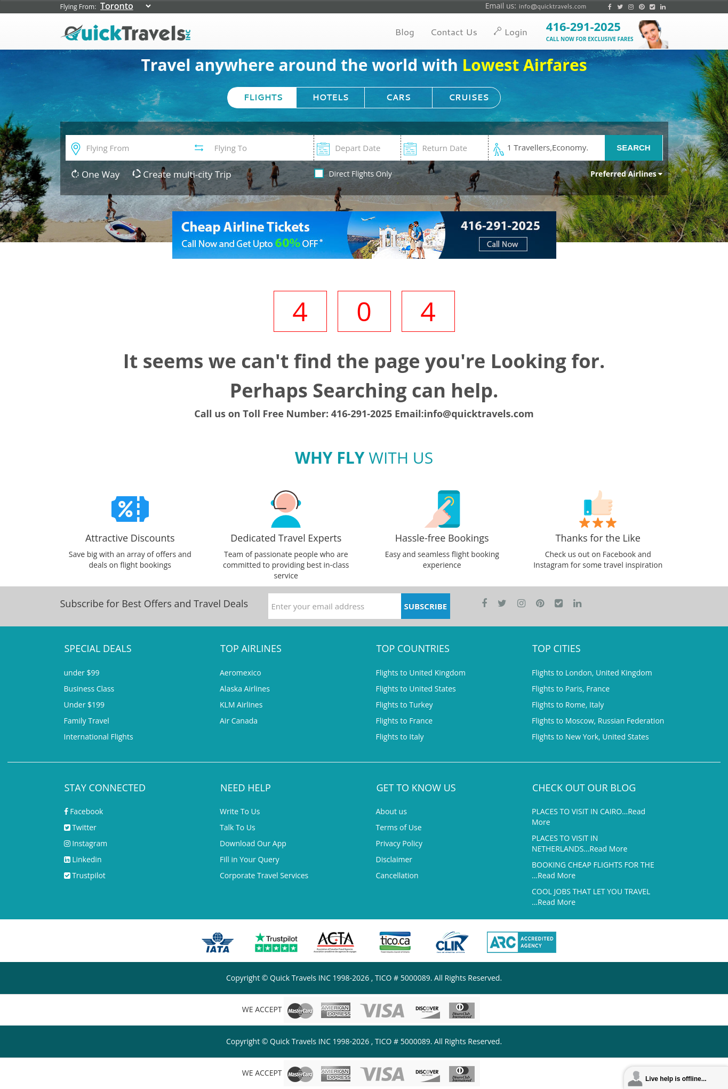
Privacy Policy (399, 843)
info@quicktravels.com (553, 6)
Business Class (89, 688)
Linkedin (83, 859)
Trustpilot (85, 875)
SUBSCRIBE (425, 606)
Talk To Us (237, 827)
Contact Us (453, 31)
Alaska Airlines (245, 688)
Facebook (83, 811)
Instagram (86, 843)
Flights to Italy (400, 737)
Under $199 (84, 704)
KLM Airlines (241, 704)
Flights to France (404, 721)
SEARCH (633, 147)
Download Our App (253, 843)
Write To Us (240, 811)
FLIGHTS (263, 97)
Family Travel (86, 721)
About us (391, 811)
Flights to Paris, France (571, 688)
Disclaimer (394, 859)
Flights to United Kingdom (421, 672)
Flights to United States (416, 688)
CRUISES (469, 97)
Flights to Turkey (404, 704)
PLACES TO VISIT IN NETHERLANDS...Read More (579, 843)
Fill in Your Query (249, 859)
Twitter (80, 827)
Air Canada (239, 721)
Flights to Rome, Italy (568, 704)
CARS (398, 97)
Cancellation (397, 875)
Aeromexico (240, 672)
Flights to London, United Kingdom (592, 672)
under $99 (82, 672)
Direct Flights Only (360, 174)
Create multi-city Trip (181, 174)
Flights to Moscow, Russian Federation (598, 721)
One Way (95, 174)
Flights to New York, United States (590, 737)
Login (510, 31)
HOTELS (331, 97)
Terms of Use (399, 827)
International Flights (98, 737)
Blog (404, 31)
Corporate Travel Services (264, 875)
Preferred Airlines (626, 174)
